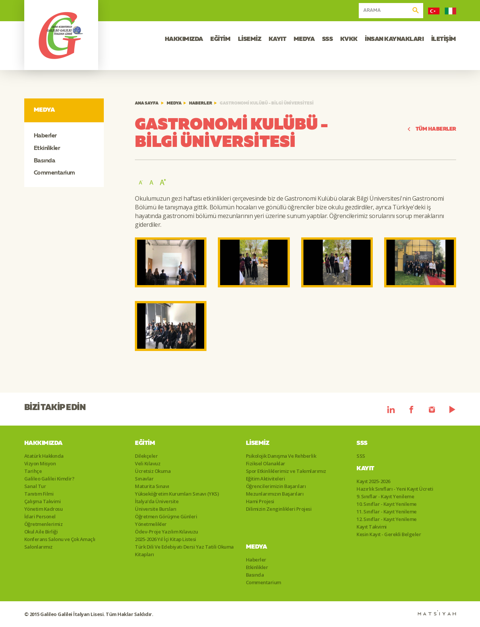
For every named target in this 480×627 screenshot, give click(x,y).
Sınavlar (144, 478)
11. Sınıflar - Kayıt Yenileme (386, 511)
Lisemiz (257, 443)
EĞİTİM (220, 39)
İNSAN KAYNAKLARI (394, 39)
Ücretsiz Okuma (152, 471)
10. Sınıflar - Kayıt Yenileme (386, 504)
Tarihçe (33, 471)
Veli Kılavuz (147, 463)
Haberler (45, 136)
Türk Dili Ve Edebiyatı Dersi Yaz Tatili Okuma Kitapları (184, 550)
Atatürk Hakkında (44, 455)
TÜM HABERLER (431, 129)
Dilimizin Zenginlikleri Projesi (279, 508)
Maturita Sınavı (152, 486)
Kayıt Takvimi (371, 526)
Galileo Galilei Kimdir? (49, 478)
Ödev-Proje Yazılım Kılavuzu (166, 531)
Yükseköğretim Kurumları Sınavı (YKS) (177, 493)
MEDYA (304, 39)
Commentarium (54, 173)
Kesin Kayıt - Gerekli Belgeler (388, 534)
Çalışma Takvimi (42, 501)
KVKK (349, 39)
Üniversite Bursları (156, 508)
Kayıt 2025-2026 (373, 481)
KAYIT (277, 39)
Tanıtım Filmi (39, 493)
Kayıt (365, 469)
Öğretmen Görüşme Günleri (166, 516)
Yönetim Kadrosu (43, 508)
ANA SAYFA (146, 103)
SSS (327, 39)
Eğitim (145, 443)
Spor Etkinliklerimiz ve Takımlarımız (286, 471)
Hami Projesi (260, 501)
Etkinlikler (47, 148)
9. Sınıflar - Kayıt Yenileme (385, 496)
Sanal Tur (35, 486)
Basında (44, 161)
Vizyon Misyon (40, 463)
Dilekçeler (146, 455)
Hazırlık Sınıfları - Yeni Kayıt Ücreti (394, 488)
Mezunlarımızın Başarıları (275, 493)
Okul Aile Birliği (41, 531)
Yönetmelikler (151, 524)
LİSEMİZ (249, 39)
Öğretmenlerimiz (43, 524)
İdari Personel (40, 516)
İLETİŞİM (443, 39)
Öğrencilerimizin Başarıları (276, 486)
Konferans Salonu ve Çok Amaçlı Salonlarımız (59, 543)
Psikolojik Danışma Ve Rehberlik (281, 455)
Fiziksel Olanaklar (265, 463)
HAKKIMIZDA (184, 39)
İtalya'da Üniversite (156, 501)
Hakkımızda (43, 443)
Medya (174, 103)
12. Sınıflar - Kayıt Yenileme (386, 519)
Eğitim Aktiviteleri (265, 478)
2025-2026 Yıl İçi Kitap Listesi (165, 539)
